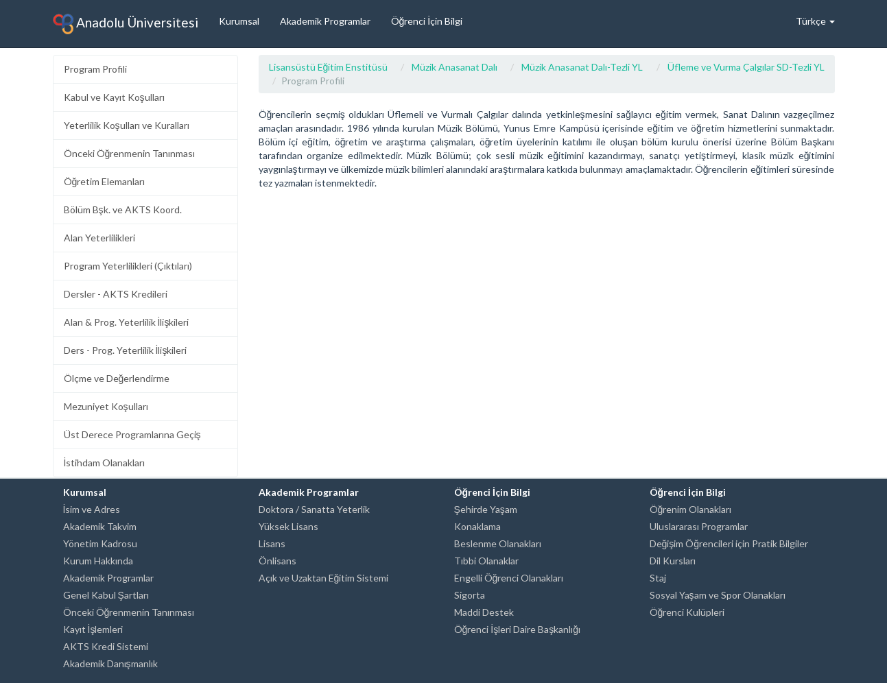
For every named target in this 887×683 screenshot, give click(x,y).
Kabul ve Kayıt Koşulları (114, 97)
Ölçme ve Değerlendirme (117, 378)
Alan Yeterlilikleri (99, 237)
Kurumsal (239, 21)
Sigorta (469, 595)
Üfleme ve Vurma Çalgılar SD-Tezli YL (746, 67)
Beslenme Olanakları (497, 543)
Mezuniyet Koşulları (106, 406)
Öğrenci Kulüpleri (687, 612)
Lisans (272, 543)
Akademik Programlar (325, 21)
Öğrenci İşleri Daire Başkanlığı (517, 629)
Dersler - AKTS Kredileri (115, 294)
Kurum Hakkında (98, 560)
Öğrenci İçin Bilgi (427, 21)
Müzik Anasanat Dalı (454, 67)
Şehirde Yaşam (485, 509)
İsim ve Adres (92, 509)
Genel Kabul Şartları (106, 595)
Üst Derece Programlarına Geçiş (132, 434)
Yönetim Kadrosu (100, 543)
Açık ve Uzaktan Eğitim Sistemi (324, 578)
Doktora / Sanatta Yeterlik (314, 509)
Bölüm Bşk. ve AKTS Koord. (123, 209)
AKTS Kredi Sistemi (105, 646)
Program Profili (95, 69)
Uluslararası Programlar (699, 526)
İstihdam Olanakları (104, 462)
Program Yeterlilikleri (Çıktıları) (128, 266)
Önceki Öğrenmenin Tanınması (130, 153)
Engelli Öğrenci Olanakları (509, 578)
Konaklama (477, 526)
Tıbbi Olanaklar (486, 560)
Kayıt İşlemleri (93, 629)
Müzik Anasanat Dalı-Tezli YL (582, 67)
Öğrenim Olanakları (691, 509)
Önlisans (277, 560)
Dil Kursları (673, 560)
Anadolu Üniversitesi (125, 24)
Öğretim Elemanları (104, 181)
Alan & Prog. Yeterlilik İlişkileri (126, 322)
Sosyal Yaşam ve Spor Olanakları (717, 595)
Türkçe (815, 21)
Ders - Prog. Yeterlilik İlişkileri (125, 350)
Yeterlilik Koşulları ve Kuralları (126, 125)
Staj (658, 578)
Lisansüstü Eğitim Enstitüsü (328, 67)
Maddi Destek (484, 612)
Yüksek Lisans (288, 526)
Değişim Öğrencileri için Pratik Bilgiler (729, 543)
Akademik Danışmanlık (110, 663)
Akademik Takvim (100, 526)
